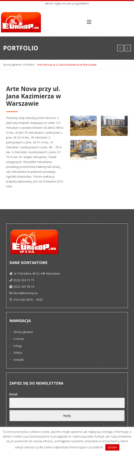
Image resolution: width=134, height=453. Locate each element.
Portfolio (28, 64)
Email (13, 394)
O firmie (18, 339)
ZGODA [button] (112, 447)
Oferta (17, 353)
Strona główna (12, 64)
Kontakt (18, 360)
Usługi (17, 346)
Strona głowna (23, 332)
